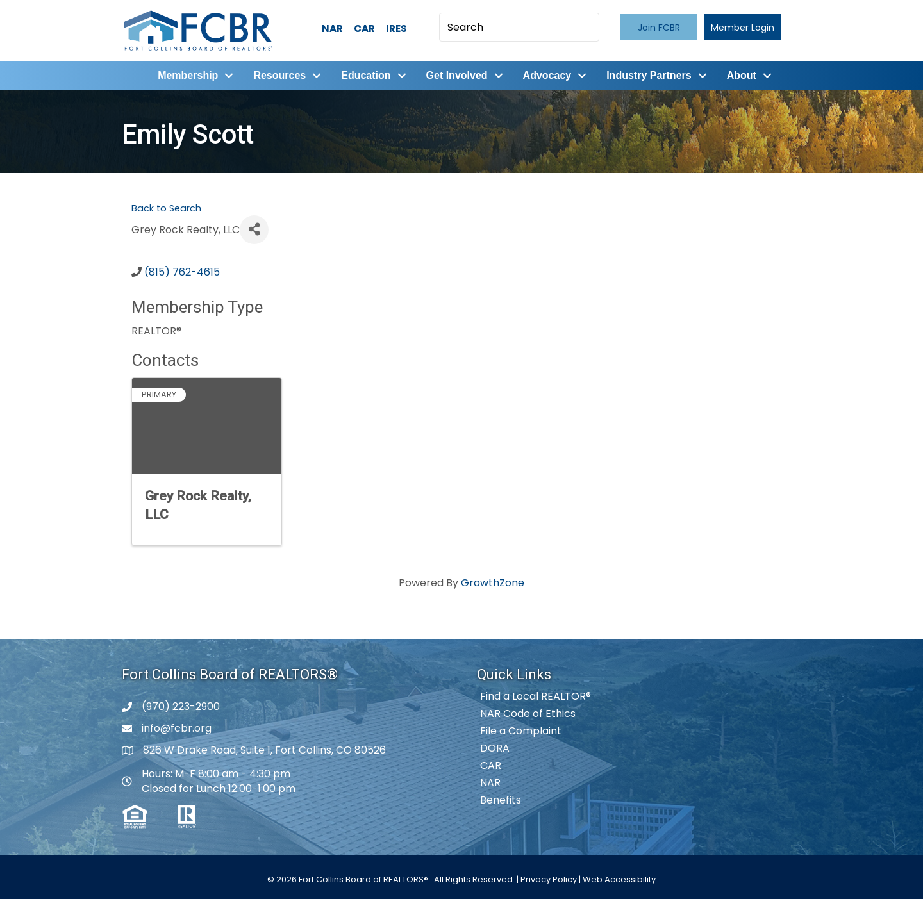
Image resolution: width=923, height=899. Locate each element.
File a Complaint (520, 730)
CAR (364, 28)
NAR (332, 28)
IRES (396, 28)
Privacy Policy (548, 879)
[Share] (254, 229)
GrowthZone (492, 582)
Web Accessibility (619, 879)
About (741, 75)
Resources (279, 75)
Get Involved (457, 75)
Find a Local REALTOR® (535, 696)
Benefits (500, 800)
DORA (495, 748)
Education (365, 75)
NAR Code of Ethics (528, 713)
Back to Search (166, 208)
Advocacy (547, 75)
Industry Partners (648, 75)
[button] (658, 27)
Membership (188, 75)
